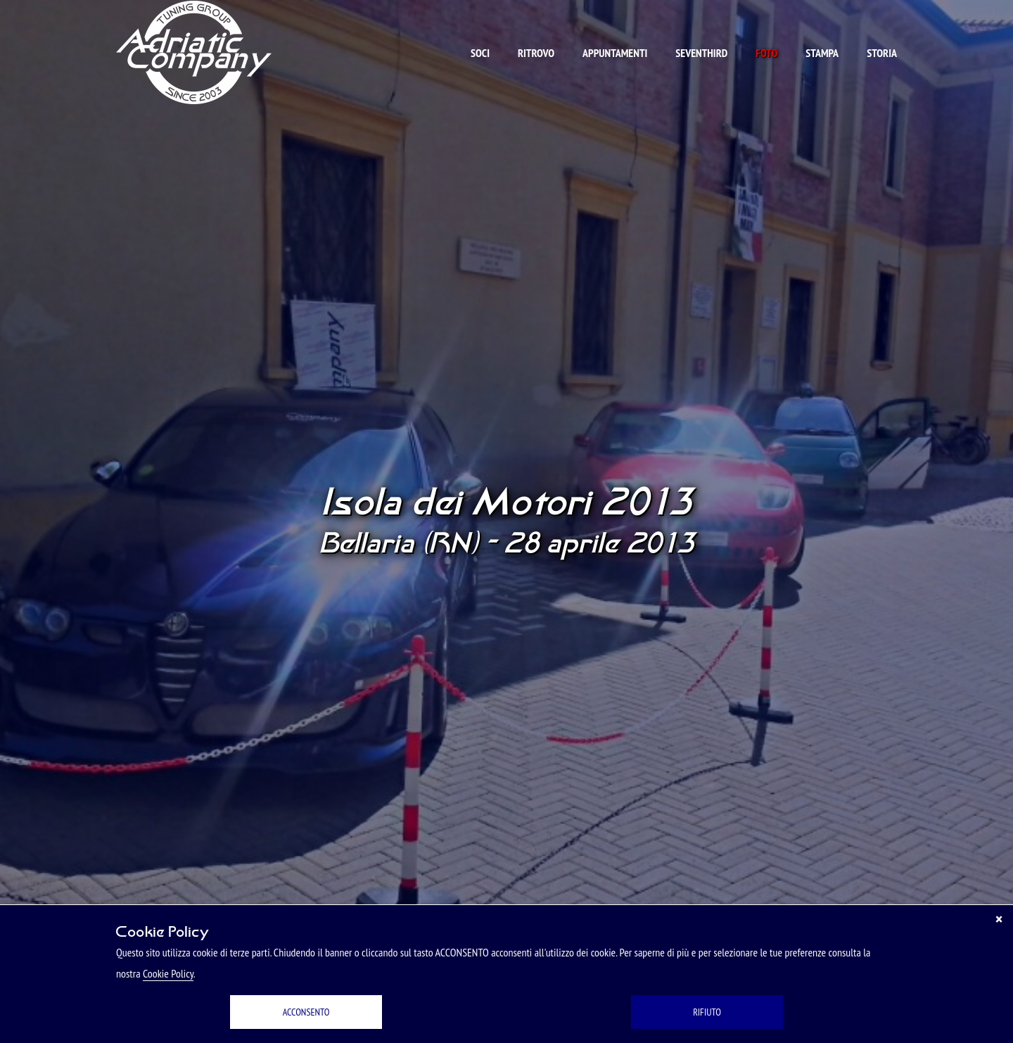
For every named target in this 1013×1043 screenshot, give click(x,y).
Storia (882, 53)
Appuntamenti (614, 53)
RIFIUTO (707, 1012)
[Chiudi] (999, 919)
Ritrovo (536, 53)
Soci (480, 53)
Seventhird (701, 53)
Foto (766, 53)
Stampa (822, 53)
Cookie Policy (168, 973)
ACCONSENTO (306, 1012)
